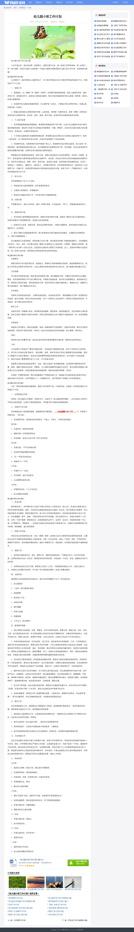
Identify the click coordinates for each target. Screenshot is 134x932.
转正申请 (100, 94)
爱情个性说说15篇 (120, 52)
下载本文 (61, 22)
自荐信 (115, 98)
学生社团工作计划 (55, 914)
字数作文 (59, 2)
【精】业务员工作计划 (57, 905)
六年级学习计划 (19, 920)
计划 (29, 8)
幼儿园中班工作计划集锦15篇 (59, 898)
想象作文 (116, 102)
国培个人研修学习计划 (17, 911)
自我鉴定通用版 (102, 25)
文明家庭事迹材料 (120, 71)
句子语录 (69, 2)
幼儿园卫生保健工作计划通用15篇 (21, 901)
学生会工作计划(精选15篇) (77, 920)
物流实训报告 (102, 21)
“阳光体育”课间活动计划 (58, 908)
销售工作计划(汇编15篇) (17, 914)
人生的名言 (101, 85)
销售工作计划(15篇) (56, 911)
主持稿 (99, 98)
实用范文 (79, 2)
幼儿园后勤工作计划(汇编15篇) (20, 908)
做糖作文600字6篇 (103, 43)
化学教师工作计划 (15, 898)
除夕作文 (100, 102)
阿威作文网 (64, 930)
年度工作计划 (13, 905)
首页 (30, 2)
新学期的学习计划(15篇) (57, 901)
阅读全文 (54, 22)
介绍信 (115, 94)
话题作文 (38, 2)
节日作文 (49, 2)
